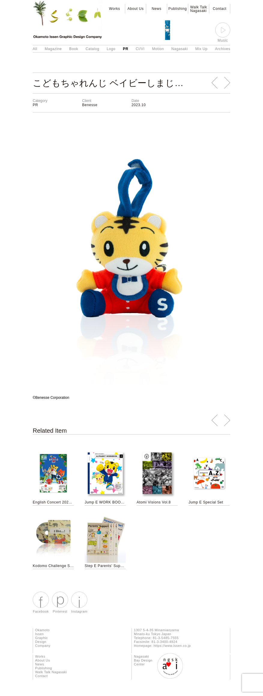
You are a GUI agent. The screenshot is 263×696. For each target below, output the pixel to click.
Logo (111, 49)
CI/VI (140, 49)
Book (73, 49)
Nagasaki (179, 49)
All (35, 49)
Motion (158, 49)
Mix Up (201, 49)
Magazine (53, 49)
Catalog (92, 49)
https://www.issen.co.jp (172, 645)
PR (125, 49)
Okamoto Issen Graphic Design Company (42, 637)
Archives (222, 49)
